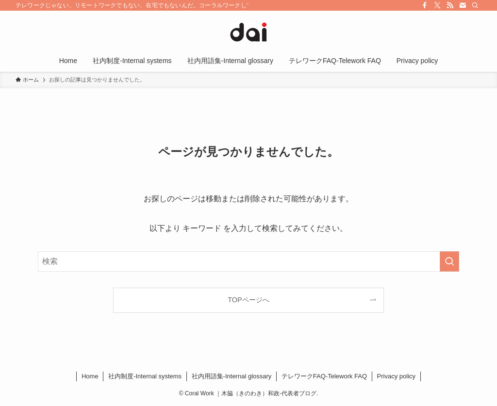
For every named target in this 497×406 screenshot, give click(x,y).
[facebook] (424, 5)
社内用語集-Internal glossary (232, 376)
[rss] (450, 5)
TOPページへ (248, 300)
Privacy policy (396, 376)
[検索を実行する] (449, 261)
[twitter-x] (437, 5)
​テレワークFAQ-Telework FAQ (324, 376)
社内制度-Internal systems (145, 376)
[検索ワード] (248, 261)
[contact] (462, 5)
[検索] (475, 5)
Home (90, 376)
